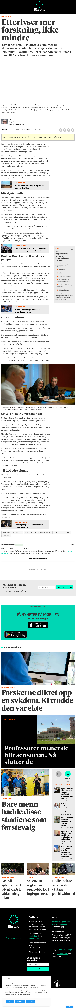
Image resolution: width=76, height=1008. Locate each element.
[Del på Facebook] (60, 130)
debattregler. (34, 939)
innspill (67, 532)
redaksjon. (33, 936)
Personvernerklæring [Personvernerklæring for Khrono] (13, 938)
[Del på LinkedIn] (68, 130)
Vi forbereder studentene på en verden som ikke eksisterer (67, 808)
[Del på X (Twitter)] (64, 130)
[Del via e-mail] (72, 130)
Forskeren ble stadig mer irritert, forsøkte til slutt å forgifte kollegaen (66, 851)
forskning (6, 535)
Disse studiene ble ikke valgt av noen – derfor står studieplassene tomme (67, 793)
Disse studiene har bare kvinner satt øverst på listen (67, 821)
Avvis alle (10, 1001)
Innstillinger (69, 1006)
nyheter (19, 532)
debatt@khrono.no (59, 924)
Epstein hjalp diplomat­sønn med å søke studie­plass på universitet (66, 835)
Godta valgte (19, 1001)
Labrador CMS (62, 954)
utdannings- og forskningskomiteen (38, 532)
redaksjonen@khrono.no (61, 922)
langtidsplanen (8, 532)
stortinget (57, 532)
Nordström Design (65, 949)
